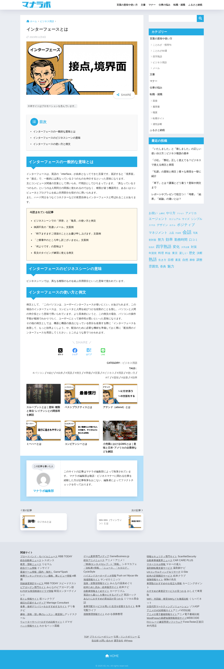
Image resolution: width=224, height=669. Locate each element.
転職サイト (158, 119)
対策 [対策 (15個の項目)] (194, 249)
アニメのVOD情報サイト (161, 610)
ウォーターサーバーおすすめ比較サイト (42, 625)
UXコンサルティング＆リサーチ (164, 572)
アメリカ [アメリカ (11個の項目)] (191, 216)
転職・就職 (179, 4)
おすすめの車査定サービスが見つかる (168, 591)
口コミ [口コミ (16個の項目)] (193, 242)
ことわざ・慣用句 (162, 45)
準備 (88, 372)
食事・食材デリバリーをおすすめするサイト (45, 610)
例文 (78, 372)
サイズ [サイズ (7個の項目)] (185, 222)
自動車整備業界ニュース (160, 560)
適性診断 (157, 125)
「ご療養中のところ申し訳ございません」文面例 (63, 239)
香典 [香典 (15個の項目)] (163, 269)
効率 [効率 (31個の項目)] (169, 242)
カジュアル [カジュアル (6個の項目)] (175, 222)
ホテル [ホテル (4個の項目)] (172, 228)
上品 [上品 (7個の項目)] (171, 236)
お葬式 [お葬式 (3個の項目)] (162, 216)
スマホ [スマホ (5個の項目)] (152, 228)
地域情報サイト (92, 579)
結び (51, 372)
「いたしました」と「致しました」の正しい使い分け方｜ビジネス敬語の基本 (175, 152)
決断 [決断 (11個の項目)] (199, 256)
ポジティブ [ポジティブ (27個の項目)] (186, 228)
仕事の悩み (164, 4)
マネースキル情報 (157, 564)
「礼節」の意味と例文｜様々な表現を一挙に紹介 (175, 176)
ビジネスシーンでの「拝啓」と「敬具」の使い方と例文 (67, 220)
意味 (116, 377)
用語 (120, 372)
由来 (60, 372)
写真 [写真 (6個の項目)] (195, 236)
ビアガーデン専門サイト (34, 591)
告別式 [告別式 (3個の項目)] (151, 250)
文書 (143, 4)
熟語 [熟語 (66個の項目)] (153, 262)
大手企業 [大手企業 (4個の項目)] (185, 250)
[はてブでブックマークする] (89, 352)
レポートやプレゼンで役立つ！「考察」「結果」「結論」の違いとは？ (175, 199)
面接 (155, 101)
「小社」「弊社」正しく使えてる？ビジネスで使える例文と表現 (175, 164)
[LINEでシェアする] (103, 352)
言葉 (97, 372)
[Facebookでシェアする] (75, 352)
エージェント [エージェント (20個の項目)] (158, 221)
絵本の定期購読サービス (160, 575)
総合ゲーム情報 (29, 568)
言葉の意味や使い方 (127, 4)
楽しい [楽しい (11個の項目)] (183, 256)
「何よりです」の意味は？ (49, 246)
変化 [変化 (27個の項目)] (176, 250)
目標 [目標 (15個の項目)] (171, 263)
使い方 (131, 372)
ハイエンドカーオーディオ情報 (101, 575)
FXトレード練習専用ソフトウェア (166, 622)
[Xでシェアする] (60, 352)
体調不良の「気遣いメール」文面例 (55, 227)
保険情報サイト (155, 579)
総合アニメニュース (95, 560)
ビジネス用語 (129, 362)
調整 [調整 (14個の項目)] (199, 263)
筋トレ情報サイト (30, 602)
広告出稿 (94, 640)
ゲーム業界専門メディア (97, 556)
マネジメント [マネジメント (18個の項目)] (158, 235)
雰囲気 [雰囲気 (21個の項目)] (154, 269)
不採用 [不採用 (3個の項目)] (178, 236)
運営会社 (120, 640)
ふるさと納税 (195, 4)
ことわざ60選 (160, 51)
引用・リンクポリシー (127, 636)
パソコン (39, 372)
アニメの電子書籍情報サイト (163, 614)
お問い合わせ (107, 640)
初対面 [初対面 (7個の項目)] (152, 242)
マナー (152, 4)
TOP (86, 636)
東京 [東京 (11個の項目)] (175, 256)
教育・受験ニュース (31, 564)
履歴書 (156, 107)
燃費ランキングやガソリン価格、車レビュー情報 (47, 575)
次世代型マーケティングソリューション (169, 606)
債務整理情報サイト (95, 614)
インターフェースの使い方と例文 (51, 144)
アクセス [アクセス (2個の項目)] (180, 216)
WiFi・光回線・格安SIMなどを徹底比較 (169, 598)
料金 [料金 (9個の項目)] (167, 256)
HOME (112, 656)
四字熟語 (157, 56)
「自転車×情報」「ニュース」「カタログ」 (108, 567)
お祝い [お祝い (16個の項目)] (153, 216)
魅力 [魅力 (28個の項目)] (170, 269)
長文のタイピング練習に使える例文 (55, 252)
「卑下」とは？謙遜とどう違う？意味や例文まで (175, 187)
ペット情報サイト (30, 629)
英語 (69, 372)
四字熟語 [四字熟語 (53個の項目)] (163, 249)
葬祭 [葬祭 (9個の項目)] (192, 263)
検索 (200, 18)
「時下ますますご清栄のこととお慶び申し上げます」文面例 (69, 233)
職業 (155, 113)
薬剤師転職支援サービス (160, 568)
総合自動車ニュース (31, 560)
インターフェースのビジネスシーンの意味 (56, 137)
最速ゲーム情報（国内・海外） (37, 572)
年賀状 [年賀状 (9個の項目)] (153, 256)
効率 (134, 377)
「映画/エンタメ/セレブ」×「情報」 (104, 564)
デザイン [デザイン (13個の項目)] (162, 227)
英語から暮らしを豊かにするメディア (105, 594)
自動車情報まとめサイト (97, 591)
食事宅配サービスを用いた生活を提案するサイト (111, 606)
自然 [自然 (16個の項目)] (185, 263)
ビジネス (109, 372)
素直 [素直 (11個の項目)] (178, 263)
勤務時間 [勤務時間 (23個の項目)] (180, 242)
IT (108, 377)
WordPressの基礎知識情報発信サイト (168, 618)
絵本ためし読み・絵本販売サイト (102, 587)
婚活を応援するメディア (34, 606)
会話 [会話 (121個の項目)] (186, 235)
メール (156, 68)
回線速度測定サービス (32, 583)
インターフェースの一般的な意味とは (54, 131)
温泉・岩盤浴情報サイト (97, 583)
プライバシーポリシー (102, 636)
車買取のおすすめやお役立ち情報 (165, 583)
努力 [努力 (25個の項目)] (161, 242)
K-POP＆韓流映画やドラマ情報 (37, 595)
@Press (130, 640)
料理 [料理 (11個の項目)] (161, 256)
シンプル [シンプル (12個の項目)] (196, 221)
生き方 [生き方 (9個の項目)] (162, 263)
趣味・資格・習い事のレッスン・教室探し (44, 618)
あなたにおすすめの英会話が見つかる (105, 598)
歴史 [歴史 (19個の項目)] (192, 256)
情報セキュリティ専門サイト (163, 556)
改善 (125, 377)
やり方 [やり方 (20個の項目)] (170, 216)
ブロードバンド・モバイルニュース (40, 556)
